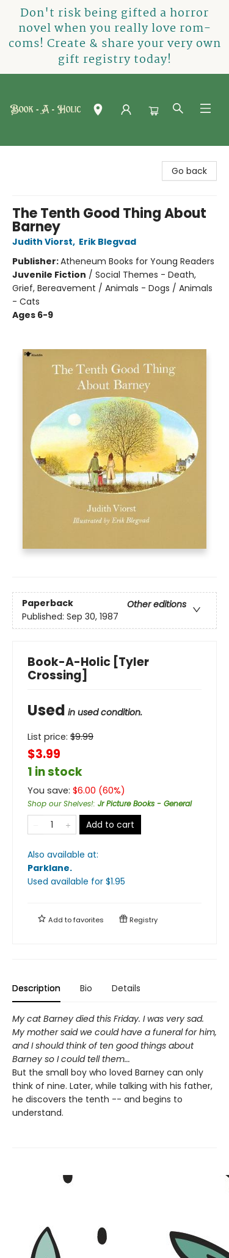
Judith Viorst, (45, 242)
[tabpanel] (114, 1080)
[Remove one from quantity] (35, 824)
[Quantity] (51, 824)
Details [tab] (126, 988)
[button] (98, 112)
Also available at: (114, 868)
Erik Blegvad (109, 242)
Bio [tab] (86, 988)
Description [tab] (36, 988)
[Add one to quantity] (68, 824)
